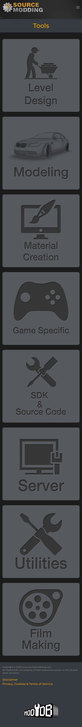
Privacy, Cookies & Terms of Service (27, 684)
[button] (78, 7)
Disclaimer (10, 679)
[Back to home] (23, 7)
